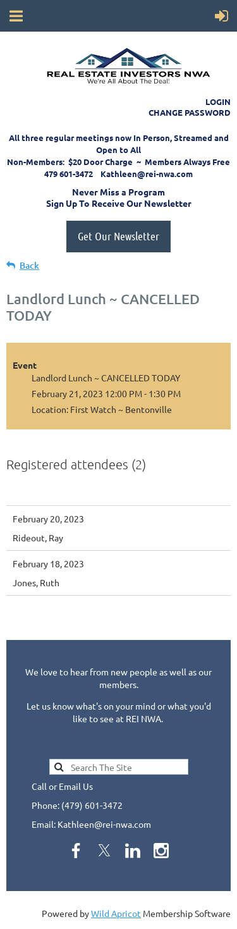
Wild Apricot (116, 913)
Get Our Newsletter (118, 236)
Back (29, 265)
